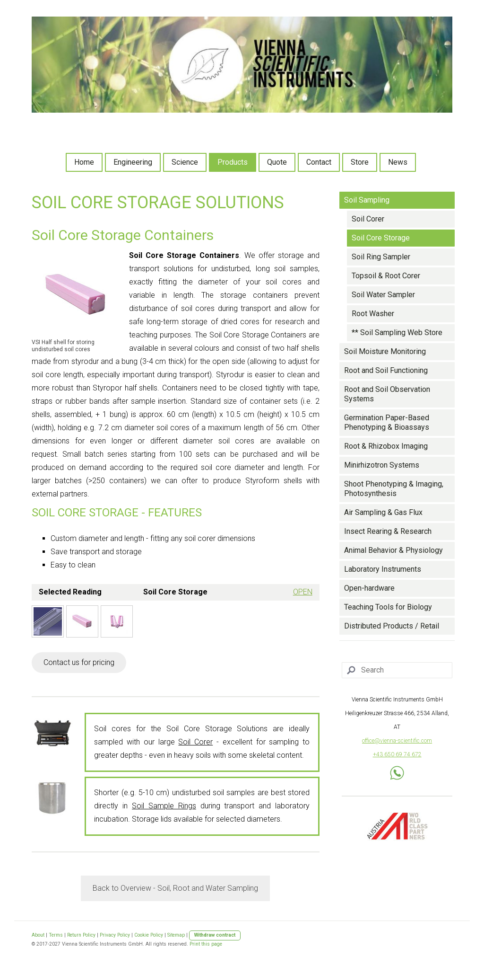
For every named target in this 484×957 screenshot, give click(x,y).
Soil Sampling (366, 199)
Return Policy (81, 935)
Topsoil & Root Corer (386, 275)
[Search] (397, 670)
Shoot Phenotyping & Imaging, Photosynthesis (393, 488)
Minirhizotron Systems (381, 465)
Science (185, 162)
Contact (318, 162)
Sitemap (176, 935)
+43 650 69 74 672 (397, 754)
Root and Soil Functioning (386, 370)
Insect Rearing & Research (388, 531)
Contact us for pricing (78, 662)
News (397, 162)
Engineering (132, 162)
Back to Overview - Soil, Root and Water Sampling (175, 888)
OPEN (302, 591)
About (38, 935)
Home (84, 162)
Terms (56, 935)
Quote (277, 162)
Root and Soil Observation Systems (387, 394)
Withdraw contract (214, 935)
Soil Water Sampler (383, 294)
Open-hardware (369, 588)
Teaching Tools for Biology (388, 607)
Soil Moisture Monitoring (385, 351)
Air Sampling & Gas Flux (383, 512)
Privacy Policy (115, 935)
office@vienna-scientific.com (397, 740)
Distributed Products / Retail (391, 625)
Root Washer (373, 313)
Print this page (206, 944)
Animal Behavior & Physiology (393, 550)
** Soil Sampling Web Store (397, 332)
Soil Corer (195, 741)
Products (232, 162)
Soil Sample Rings (164, 805)
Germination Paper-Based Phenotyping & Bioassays (386, 422)
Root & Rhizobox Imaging (386, 446)
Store (360, 162)
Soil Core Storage (381, 237)
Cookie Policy (148, 935)
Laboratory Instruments (382, 569)
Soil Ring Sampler (381, 256)
